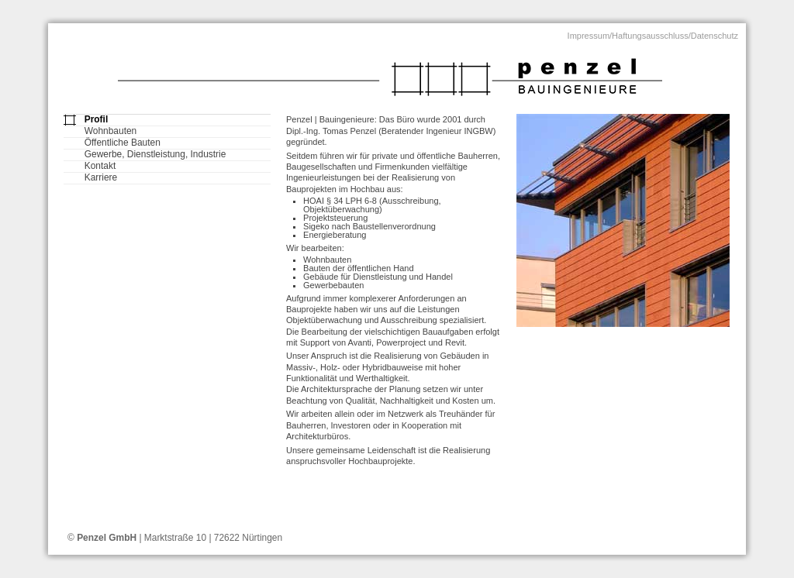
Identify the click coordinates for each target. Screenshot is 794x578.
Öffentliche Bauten (123, 143)
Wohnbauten (111, 131)
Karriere (101, 178)
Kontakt (100, 166)
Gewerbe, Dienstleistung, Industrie (155, 155)
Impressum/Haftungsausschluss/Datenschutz (653, 35)
